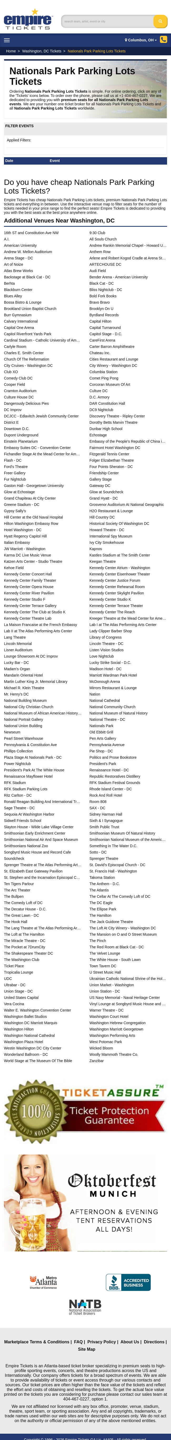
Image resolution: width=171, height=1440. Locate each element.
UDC (8, 979)
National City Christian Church (28, 707)
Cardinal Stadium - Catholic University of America (43, 340)
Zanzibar (96, 1061)
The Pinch (97, 941)
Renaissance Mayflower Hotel (28, 776)
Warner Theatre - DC (106, 1010)
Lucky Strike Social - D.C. (110, 662)
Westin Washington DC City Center (32, 1048)
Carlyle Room (15, 346)
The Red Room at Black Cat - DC (116, 947)
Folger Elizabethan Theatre (111, 460)
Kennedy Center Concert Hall (28, 574)
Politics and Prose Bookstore (113, 757)
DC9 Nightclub (101, 410)
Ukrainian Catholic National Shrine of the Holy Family (128, 979)
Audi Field (97, 271)
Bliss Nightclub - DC (105, 290)
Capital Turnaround (105, 328)
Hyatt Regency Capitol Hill (25, 536)
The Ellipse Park (102, 909)
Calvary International (21, 321)
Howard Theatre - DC (106, 530)
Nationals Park (101, 726)
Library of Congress (105, 637)
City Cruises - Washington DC (28, 365)
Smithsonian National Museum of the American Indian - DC (128, 839)
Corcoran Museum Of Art (109, 384)
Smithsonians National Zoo (26, 846)
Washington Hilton (19, 1029)
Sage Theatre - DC (19, 808)
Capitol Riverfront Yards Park (27, 334)
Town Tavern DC (102, 966)
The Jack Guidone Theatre (111, 922)
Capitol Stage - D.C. (105, 334)
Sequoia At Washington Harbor (29, 814)
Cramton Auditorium (20, 391)
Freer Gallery (15, 473)
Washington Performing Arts (112, 1035)
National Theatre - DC (107, 719)
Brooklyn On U (101, 309)
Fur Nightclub (15, 479)
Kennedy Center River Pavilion (29, 593)
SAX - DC (97, 808)
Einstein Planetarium (21, 441)
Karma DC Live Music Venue (27, 555)
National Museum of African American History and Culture (43, 713)
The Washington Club (21, 960)
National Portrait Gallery (23, 719)
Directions (154, 1342)
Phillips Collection (18, 751)
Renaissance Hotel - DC (109, 770)
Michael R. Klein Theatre (24, 688)
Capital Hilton (100, 321)
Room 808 (98, 802)
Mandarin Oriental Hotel (23, 675)
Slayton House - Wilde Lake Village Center (38, 827)
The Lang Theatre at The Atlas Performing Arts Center (43, 928)
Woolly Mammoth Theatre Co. (113, 1054)
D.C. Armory (99, 397)
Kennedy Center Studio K (110, 599)
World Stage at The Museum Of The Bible (38, 1061)
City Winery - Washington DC (113, 365)
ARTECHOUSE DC (105, 264)
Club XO (11, 372)
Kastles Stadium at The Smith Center (119, 555)
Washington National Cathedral (29, 1035)
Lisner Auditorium (18, 650)
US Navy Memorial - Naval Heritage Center (124, 997)
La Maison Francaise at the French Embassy (40, 625)
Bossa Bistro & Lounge (22, 302)
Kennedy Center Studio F (24, 599)
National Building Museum (25, 700)
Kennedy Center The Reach (112, 612)
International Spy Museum (110, 536)
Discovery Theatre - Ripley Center (117, 416)
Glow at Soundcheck (106, 492)
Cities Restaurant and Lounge (113, 359)
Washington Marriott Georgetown (116, 1029)
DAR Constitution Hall (107, 403)
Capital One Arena (19, 328)
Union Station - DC (104, 991)
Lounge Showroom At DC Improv (31, 656)
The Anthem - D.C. (104, 884)
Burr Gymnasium (18, 315)
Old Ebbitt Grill (101, 732)
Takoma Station (102, 877)
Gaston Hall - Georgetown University (34, 486)
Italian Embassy (17, 542)
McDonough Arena (104, 681)
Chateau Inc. (99, 353)
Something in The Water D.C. (113, 846)
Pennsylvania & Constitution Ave (30, 745)
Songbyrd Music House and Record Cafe (37, 852)
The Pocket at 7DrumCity (24, 947)
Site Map (86, 1349)
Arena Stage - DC (18, 258)
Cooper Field (14, 384)
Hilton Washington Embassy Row (31, 523)
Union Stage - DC (18, 991)
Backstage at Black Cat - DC (27, 277)
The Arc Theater (17, 890)
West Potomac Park (105, 1042)
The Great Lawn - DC (21, 915)
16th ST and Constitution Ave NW (31, 233)
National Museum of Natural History (118, 713)
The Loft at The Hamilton (24, 934)
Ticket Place (14, 966)
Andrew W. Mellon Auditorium (28, 252)
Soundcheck (14, 858)
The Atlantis (99, 890)
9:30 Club (97, 233)
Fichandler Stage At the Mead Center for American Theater (43, 454)
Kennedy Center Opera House (28, 587)
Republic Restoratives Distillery (114, 776)
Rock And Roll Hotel (105, 795)
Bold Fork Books (103, 296)
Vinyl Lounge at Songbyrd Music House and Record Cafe (128, 1004)
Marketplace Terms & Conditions (36, 1342)
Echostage (98, 435)
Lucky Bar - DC (16, 662)
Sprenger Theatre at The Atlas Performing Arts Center (43, 865)
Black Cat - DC (101, 283)
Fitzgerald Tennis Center (109, 454)
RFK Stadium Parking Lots (25, 789)
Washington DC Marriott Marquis (30, 1023)
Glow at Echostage (19, 492)
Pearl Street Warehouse (23, 738)
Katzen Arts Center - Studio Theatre (33, 561)
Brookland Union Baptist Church (30, 309)
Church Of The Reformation (26, 359)
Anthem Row (99, 252)
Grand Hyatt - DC (103, 498)
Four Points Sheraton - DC (111, 467)
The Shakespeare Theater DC (28, 953)
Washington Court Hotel (108, 1016)
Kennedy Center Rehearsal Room (117, 587)
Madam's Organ (17, 669)
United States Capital (21, 997)
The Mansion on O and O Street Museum (123, 934)
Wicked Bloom (101, 1048)
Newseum (12, 732)
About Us (129, 1342)
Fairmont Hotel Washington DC (114, 448)
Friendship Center (104, 473)
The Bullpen (14, 896)
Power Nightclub (17, 764)
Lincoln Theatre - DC (106, 644)
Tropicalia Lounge (18, 972)
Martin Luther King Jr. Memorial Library (35, 681)
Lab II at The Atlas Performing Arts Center (38, 631)
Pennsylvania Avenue (107, 745)
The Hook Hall (15, 922)
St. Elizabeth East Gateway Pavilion (33, 871)
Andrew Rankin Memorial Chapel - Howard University (128, 245)
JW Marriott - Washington (24, 549)
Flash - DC (13, 460)
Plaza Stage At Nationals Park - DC (33, 757)
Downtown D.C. (16, 429)
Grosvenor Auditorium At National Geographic (126, 504)
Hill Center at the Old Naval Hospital (33, 517)
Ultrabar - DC (15, 985)
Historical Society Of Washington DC (119, 523)
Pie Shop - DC (101, 751)
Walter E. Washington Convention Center (37, 1010)
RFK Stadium (15, 783)
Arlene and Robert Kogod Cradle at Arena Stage (128, 258)
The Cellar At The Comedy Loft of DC (119, 896)
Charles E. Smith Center (24, 353)
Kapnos (95, 549)
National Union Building (23, 726)
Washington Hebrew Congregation (117, 1023)
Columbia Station (103, 372)
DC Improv (13, 410)
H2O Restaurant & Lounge (111, 511)
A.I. (6, 239)
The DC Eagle (101, 903)
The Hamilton (100, 915)
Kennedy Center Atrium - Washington (119, 568)
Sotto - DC (98, 852)
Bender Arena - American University (118, 277)
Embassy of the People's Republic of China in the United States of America (128, 441)
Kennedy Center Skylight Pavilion (116, 593)
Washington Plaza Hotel (23, 1042)
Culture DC (98, 391)
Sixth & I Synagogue (106, 820)
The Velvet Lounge (104, 953)
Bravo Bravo (99, 302)
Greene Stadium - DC (21, 504)
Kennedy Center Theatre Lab (27, 618)
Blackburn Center (18, 290)
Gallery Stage (100, 479)
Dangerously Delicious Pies (26, 403)
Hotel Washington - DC (23, 530)
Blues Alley (13, 296)
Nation (94, 694)
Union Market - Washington (111, 985)
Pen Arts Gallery (102, 738)
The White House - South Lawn (115, 960)
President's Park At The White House (34, 770)
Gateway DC (99, 486)
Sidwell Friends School (22, 820)
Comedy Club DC (18, 378)
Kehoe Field (14, 568)
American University (20, 245)
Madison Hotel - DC (105, 669)
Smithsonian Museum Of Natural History (122, 833)
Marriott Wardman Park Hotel (113, 675)
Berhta (9, 283)
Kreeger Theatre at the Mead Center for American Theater (128, 618)
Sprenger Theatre (103, 858)
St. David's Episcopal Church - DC (117, 865)
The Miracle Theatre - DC (25, 941)
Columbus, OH (141, 40)
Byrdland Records (104, 315)
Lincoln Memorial (18, 644)
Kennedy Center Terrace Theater (116, 606)
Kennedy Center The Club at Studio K (35, 612)
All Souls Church (103, 239)
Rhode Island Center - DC (110, 789)
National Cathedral (104, 700)
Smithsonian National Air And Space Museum (41, 839)
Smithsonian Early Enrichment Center (34, 833)
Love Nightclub (101, 656)
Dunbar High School (105, 429)
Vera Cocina (14, 1004)
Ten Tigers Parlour (19, 884)
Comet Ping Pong (103, 378)
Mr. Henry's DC (16, 694)
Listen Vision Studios (106, 650)
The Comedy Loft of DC (23, 903)
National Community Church (112, 707)
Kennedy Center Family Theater (30, 580)
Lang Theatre (15, 637)
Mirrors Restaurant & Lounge (113, 688)
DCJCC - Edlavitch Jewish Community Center (41, 416)
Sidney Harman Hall (105, 814)
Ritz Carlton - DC (18, 795)
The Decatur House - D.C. (25, 909)
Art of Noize (13, 264)
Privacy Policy (101, 1342)
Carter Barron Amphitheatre (111, 346)
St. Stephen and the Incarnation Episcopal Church (43, 877)
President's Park (102, 764)
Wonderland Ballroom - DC (26, 1054)
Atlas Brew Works (18, 271)
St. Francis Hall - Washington (113, 871)
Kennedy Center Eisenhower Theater (119, 574)
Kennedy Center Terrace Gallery (30, 606)
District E (11, 422)
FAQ (78, 1342)
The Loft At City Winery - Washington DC (122, 928)
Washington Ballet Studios (25, 1016)
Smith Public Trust (104, 827)
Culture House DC (19, 397)
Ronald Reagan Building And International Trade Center (43, 802)
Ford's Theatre (16, 467)
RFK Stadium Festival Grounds (114, 783)
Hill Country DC (102, 517)
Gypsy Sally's (15, 511)
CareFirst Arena (102, 340)
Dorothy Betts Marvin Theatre (113, 422)
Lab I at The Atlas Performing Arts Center (123, 625)
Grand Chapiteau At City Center (30, 498)
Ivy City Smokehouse (106, 542)
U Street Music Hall (105, 972)
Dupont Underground (21, 435)
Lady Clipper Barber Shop (110, 631)
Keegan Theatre (102, 561)
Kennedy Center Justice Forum (114, 580)
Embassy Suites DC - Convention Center (37, 448)
